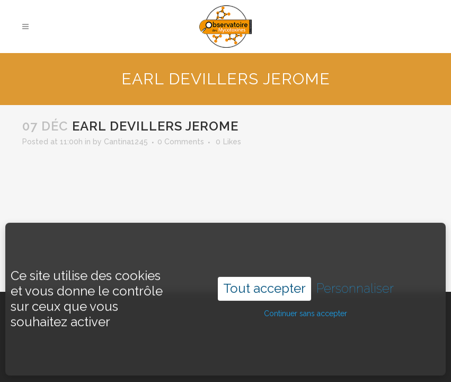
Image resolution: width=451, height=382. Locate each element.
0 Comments (180, 141)
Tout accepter (264, 277)
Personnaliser (355, 278)
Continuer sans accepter (305, 303)
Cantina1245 (126, 141)
